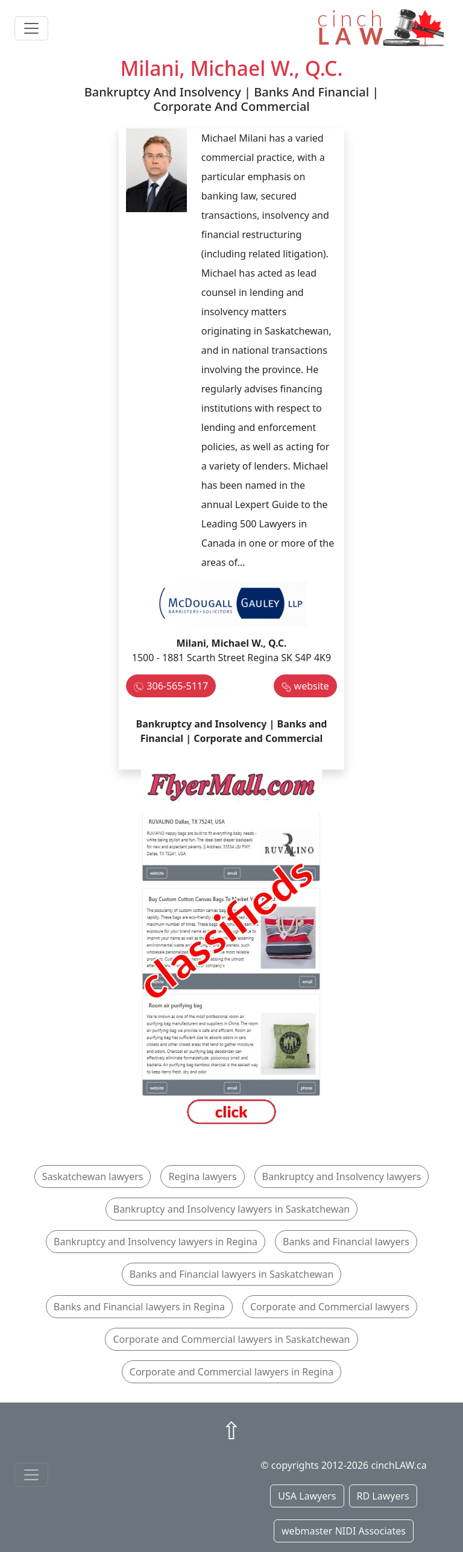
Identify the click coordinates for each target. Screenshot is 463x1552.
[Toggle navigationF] (31, 1475)
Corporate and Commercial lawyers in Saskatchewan (231, 1339)
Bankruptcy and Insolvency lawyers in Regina (155, 1241)
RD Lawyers (383, 1496)
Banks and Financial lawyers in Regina (139, 1306)
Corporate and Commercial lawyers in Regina (231, 1371)
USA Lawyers (307, 1496)
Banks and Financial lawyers (346, 1241)
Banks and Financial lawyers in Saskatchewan (232, 1274)
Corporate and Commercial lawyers (329, 1306)
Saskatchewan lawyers (92, 1176)
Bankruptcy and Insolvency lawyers (341, 1176)
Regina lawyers (202, 1176)
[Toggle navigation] (31, 28)
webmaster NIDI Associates (344, 1531)
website (311, 686)
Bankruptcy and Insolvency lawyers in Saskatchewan (231, 1209)
